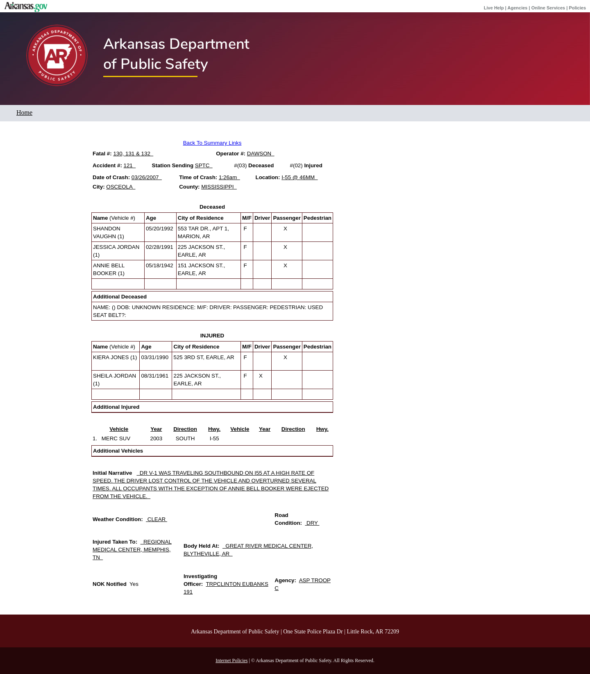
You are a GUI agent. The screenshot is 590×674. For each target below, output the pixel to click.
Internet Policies (231, 660)
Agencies (518, 7)
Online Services (548, 7)
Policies (577, 7)
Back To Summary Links (212, 143)
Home (24, 112)
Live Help (494, 7)
